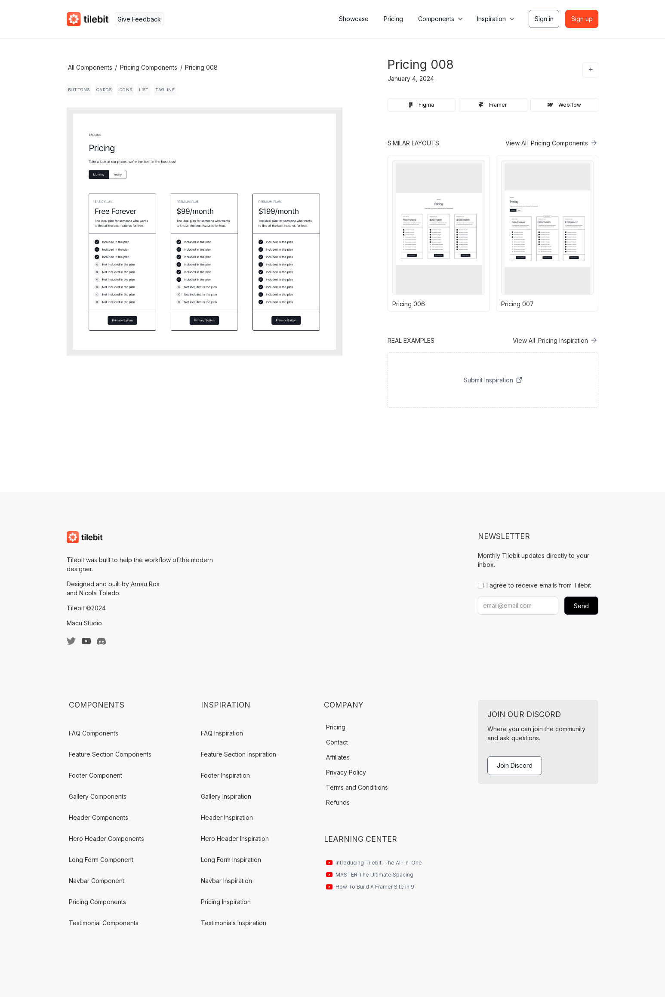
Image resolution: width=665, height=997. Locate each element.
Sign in (544, 18)
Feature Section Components (110, 754)
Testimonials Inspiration (233, 922)
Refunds (338, 802)
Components (436, 18)
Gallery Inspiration (226, 796)
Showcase (354, 18)
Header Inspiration (227, 817)
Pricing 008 (201, 67)
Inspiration (491, 18)
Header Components (98, 817)
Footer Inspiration (225, 775)
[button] (440, 19)
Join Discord (515, 765)
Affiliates (338, 757)
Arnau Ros (145, 584)
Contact (337, 742)
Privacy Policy (346, 772)
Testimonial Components (104, 922)
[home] (88, 19)
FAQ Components (93, 733)
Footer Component (95, 775)
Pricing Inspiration (226, 901)
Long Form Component (101, 859)
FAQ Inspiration (222, 733)
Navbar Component (96, 880)
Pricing (393, 18)
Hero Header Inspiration (235, 838)
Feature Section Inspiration (238, 754)
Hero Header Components (106, 838)
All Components (90, 67)
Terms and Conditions (357, 787)
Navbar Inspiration (226, 880)
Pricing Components (148, 67)
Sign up (582, 18)
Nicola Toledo (99, 593)
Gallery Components (97, 796)
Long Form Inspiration (231, 859)
